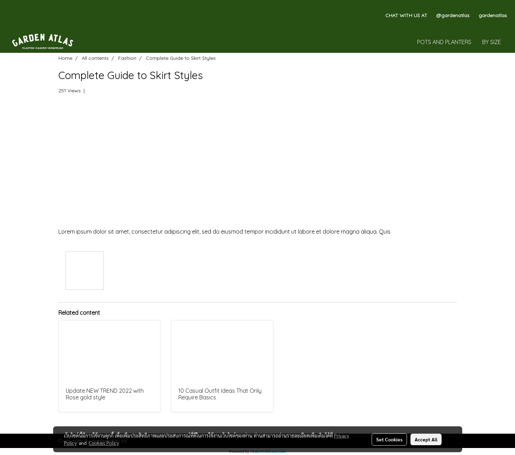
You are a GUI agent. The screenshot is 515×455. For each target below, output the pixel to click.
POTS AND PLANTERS (444, 41)
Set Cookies (389, 439)
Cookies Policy (104, 443)
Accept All (426, 439)
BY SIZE (491, 41)
